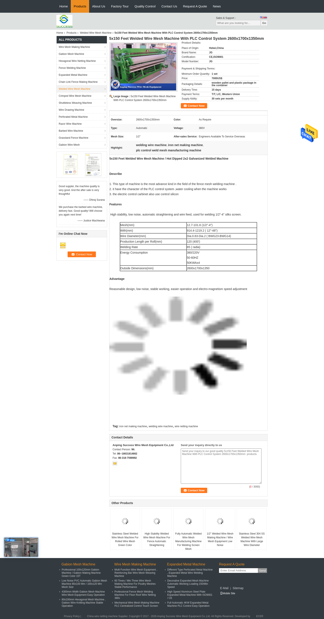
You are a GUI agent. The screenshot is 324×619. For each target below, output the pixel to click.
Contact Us (169, 6)
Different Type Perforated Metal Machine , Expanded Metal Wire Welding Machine (190, 573)
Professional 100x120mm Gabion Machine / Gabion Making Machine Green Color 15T (81, 573)
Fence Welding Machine (72, 67)
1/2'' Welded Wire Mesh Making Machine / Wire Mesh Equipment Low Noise (220, 539)
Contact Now (196, 105)
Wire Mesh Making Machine (74, 47)
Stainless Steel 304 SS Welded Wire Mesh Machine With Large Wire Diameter (252, 539)
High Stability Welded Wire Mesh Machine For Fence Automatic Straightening (156, 539)
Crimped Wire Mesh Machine (75, 95)
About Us (98, 6)
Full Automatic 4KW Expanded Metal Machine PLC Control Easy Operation (188, 604)
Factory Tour (120, 6)
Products (80, 6)
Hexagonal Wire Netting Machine (77, 60)
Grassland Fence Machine (73, 137)
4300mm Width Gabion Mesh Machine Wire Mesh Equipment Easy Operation (83, 593)
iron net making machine (133, 426)
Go (264, 23)
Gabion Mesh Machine (71, 54)
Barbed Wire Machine (71, 130)
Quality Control (145, 6)
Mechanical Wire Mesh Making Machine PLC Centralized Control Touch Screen (136, 604)
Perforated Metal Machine (73, 116)
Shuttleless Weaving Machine (75, 102)
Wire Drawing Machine (71, 109)
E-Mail (224, 588)
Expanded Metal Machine (73, 74)
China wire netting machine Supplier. (108, 616)
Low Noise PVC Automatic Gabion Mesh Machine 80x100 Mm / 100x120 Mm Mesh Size (84, 584)
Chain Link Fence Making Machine (78, 81)
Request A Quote (195, 6)
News (217, 6)
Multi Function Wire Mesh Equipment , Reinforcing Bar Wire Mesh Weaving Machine (135, 573)
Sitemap (238, 588)
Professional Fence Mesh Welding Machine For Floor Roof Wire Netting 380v (135, 595)
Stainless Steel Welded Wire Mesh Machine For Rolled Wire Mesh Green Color (125, 539)
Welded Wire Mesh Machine (96, 32)
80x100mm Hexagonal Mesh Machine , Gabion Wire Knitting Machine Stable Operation (84, 602)
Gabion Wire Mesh (69, 144)
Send (262, 570)
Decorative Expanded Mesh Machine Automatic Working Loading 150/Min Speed (188, 584)
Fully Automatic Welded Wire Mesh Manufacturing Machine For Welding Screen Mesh (188, 541)
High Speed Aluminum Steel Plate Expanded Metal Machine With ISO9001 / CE (189, 595)
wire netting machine (186, 426)
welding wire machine (161, 426)
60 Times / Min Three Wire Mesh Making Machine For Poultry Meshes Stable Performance (135, 584)
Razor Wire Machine (70, 123)
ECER (259, 616)
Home (63, 6)
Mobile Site (227, 593)
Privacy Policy (72, 616)
